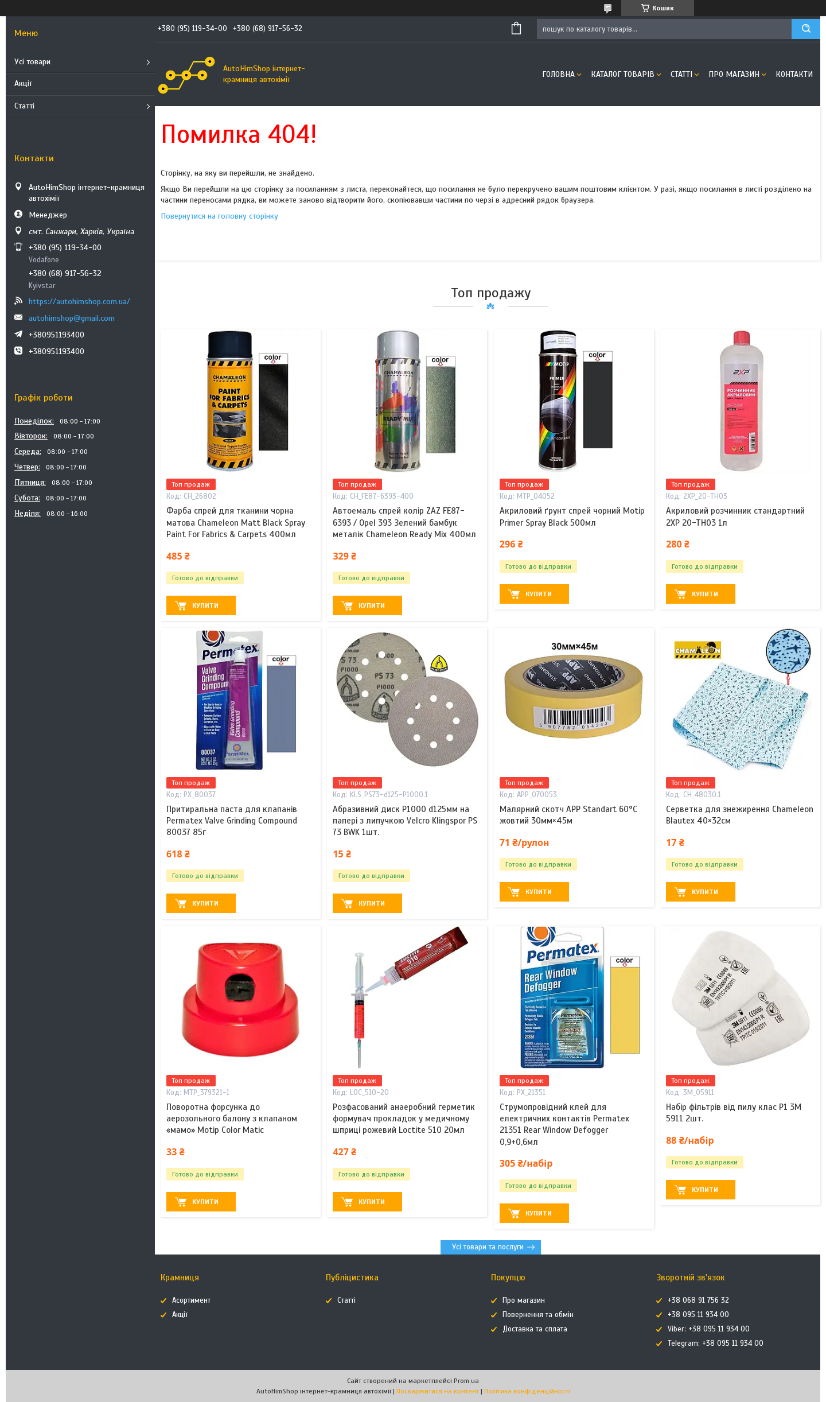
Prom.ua (466, 1381)
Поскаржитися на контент (437, 1391)
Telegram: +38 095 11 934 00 (715, 1343)
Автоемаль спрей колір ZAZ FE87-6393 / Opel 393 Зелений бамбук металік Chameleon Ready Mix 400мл (404, 522)
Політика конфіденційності (527, 1391)
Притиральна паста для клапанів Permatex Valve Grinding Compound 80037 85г (231, 821)
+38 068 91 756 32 (698, 1300)
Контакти (794, 74)
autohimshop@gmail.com (72, 318)
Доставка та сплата (534, 1329)
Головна (558, 74)
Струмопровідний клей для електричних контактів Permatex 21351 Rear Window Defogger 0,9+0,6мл (564, 1124)
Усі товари (32, 62)
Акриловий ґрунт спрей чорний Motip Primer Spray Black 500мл (572, 516)
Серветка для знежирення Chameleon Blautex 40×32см (739, 815)
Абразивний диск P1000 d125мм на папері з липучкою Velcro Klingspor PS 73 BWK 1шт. (405, 821)
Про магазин (733, 74)
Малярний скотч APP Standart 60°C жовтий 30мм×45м (568, 815)
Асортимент (191, 1300)
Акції (23, 83)
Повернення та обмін (538, 1314)
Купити (205, 605)
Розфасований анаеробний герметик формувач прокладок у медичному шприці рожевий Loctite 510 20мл (404, 1119)
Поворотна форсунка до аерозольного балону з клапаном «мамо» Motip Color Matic (231, 1119)
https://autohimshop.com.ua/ (79, 301)
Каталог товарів (622, 74)
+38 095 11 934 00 (698, 1314)
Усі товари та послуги (488, 1247)
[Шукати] (806, 29)
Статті (24, 106)
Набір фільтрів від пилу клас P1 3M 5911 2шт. (733, 1113)
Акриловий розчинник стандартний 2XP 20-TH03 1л (735, 516)
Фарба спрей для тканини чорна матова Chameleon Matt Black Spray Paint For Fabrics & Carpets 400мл (235, 522)
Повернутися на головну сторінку (219, 216)
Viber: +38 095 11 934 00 (709, 1329)
